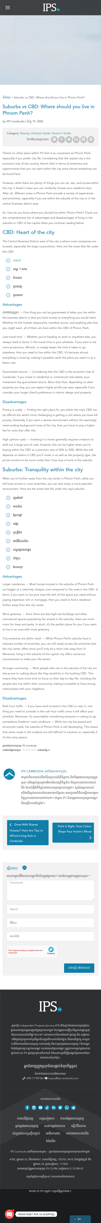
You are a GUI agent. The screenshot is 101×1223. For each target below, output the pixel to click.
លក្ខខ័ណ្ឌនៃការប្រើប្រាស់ (38, 1176)
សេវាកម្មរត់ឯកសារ (54, 1126)
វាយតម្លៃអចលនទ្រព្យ (72, 1118)
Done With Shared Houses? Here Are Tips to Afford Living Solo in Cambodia (26, 833)
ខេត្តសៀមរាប (46, 1118)
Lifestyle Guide (40, 133)
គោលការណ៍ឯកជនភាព (63, 1176)
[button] (8, 8)
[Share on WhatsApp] (54, 139)
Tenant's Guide (61, 133)
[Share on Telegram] (91, 139)
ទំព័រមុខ (7, 97)
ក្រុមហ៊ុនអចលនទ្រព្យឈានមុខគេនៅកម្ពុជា (69, 1151)
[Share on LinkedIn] (83, 139)
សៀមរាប (85, 1034)
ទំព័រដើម (50, 1141)
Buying (24, 133)
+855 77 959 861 (33, 1078)
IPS (42, 153)
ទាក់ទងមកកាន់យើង (77, 1133)
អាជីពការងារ (53, 1133)
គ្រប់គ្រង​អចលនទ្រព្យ (26, 1126)
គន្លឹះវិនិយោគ (78, 1126)
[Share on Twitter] (69, 139)
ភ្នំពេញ (72, 1034)
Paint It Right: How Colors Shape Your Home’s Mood (74, 832)
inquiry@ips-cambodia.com (62, 1078)
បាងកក (17, 260)
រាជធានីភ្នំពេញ (25, 1118)
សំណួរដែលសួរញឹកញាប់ (26, 1133)
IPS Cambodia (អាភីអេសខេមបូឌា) (28, 1151)
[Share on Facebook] (61, 139)
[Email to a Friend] (76, 139)
